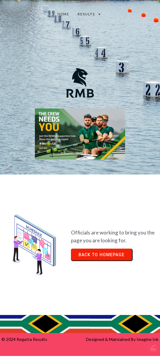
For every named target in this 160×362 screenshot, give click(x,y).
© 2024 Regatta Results (24, 339)
